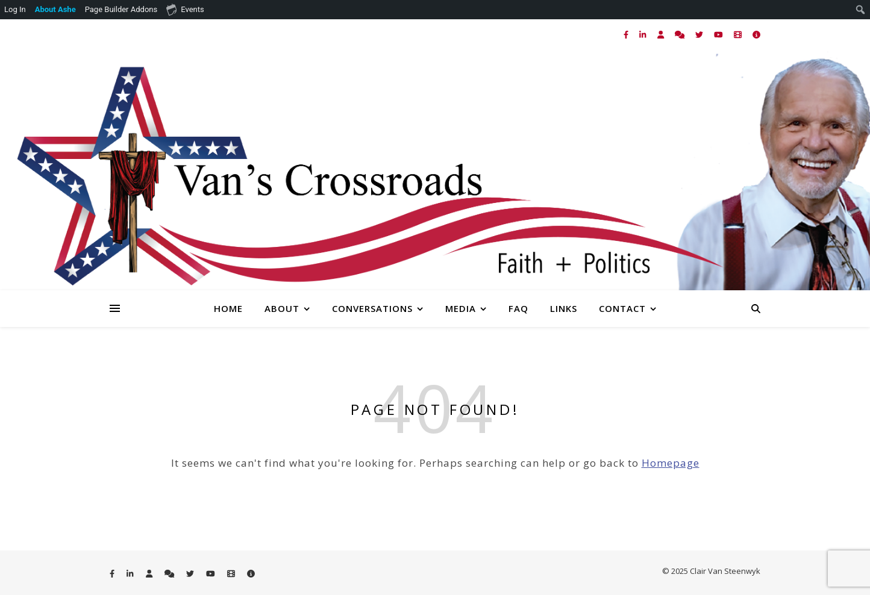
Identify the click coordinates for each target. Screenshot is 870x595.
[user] (661, 34)
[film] (738, 34)
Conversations (372, 308)
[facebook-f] (627, 34)
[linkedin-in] (643, 34)
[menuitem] (56, 9)
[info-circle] (756, 34)
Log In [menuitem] (15, 9)
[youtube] (719, 34)
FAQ (518, 308)
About (281, 308)
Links (563, 308)
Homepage (670, 463)
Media (460, 308)
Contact (622, 308)
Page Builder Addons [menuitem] (121, 9)
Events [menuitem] (185, 9)
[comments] (680, 34)
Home (228, 308)
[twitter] (700, 34)
